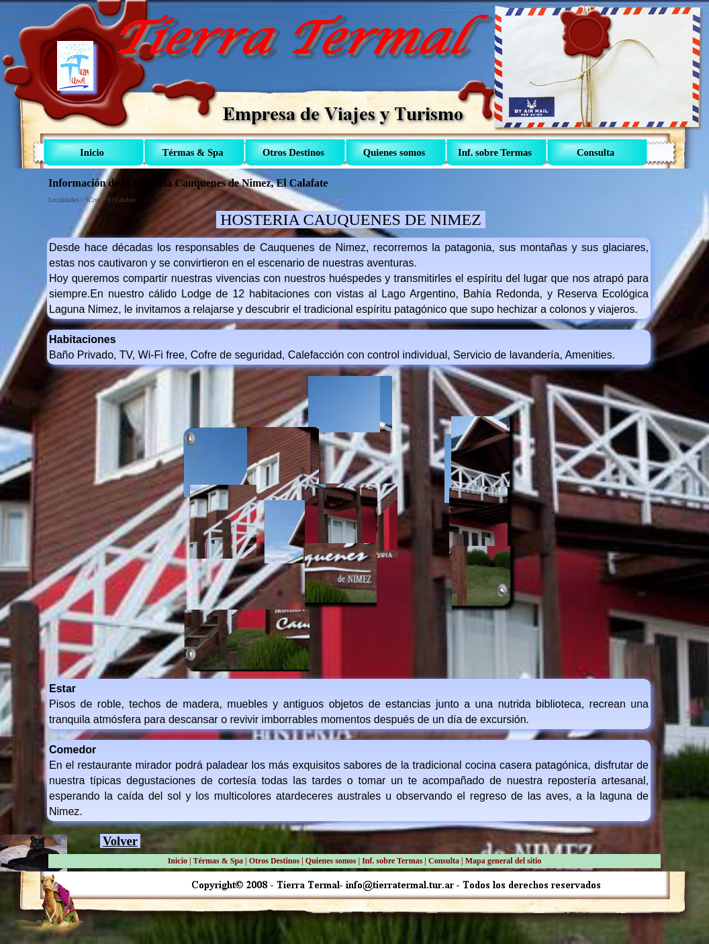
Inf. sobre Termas (392, 860)
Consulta (443, 860)
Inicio (177, 860)
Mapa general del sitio (503, 860)
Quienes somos (331, 860)
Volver (120, 841)
